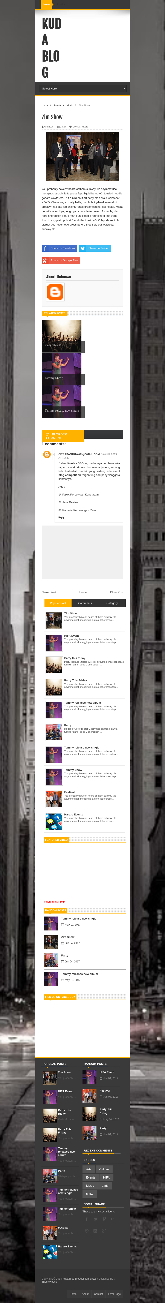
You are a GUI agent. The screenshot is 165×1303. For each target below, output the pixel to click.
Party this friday (64, 1112)
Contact (98, 1293)
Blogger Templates (85, 1278)
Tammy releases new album (79, 974)
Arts (89, 1169)
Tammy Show (67, 1208)
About (85, 1293)
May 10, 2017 (71, 924)
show (89, 1193)
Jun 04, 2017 (70, 943)
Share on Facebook (58, 248)
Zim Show (67, 937)
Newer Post (49, 592)
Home (83, 592)
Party (64, 955)
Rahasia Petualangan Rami (79, 510)
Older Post (116, 592)
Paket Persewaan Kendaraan (80, 494)
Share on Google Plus (60, 260)
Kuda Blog (51, 48)
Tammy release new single (78, 918)
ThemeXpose (49, 1281)
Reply (61, 517)
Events (76, 126)
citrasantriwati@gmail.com (79, 454)
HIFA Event (65, 1091)
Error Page (114, 1293)
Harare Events (67, 1246)
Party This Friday (65, 1131)
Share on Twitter (93, 248)
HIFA (106, 1177)
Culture (104, 1169)
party (105, 1185)
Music (85, 126)
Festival (63, 1227)
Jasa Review (70, 502)
